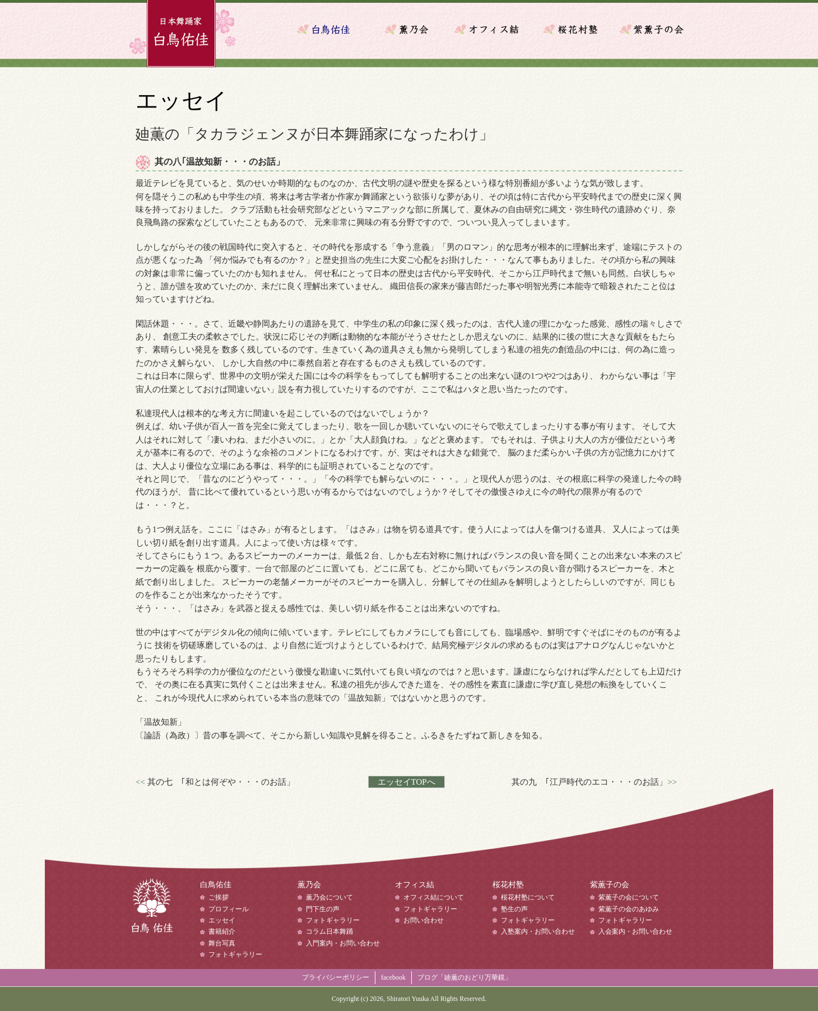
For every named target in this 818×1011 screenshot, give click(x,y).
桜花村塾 (571, 29)
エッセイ (221, 920)
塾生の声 (514, 909)
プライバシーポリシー (335, 977)
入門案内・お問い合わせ (343, 943)
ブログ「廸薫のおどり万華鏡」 (464, 977)
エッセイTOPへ (406, 781)
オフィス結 (493, 29)
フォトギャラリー (235, 954)
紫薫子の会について (628, 897)
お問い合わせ (423, 920)
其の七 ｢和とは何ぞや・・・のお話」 (221, 781)
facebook (393, 977)
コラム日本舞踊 (329, 931)
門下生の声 (323, 909)
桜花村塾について (528, 897)
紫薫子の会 (650, 29)
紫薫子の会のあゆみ (628, 909)
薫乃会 (414, 29)
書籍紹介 (221, 931)
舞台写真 (221, 943)
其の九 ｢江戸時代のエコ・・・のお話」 (589, 781)
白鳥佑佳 (151, 910)
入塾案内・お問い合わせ (538, 931)
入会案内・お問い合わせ (635, 931)
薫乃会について (329, 897)
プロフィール (228, 909)
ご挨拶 (218, 897)
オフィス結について (433, 897)
